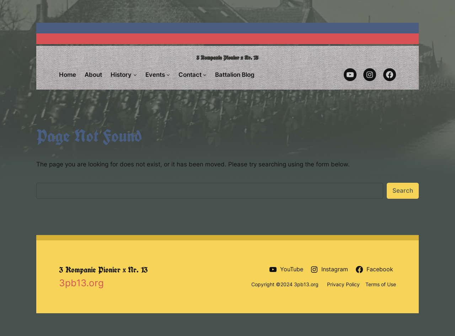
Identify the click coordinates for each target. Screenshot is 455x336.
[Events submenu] (168, 74)
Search (402, 190)
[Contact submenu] (205, 74)
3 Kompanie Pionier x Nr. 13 (103, 269)
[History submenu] (135, 74)
